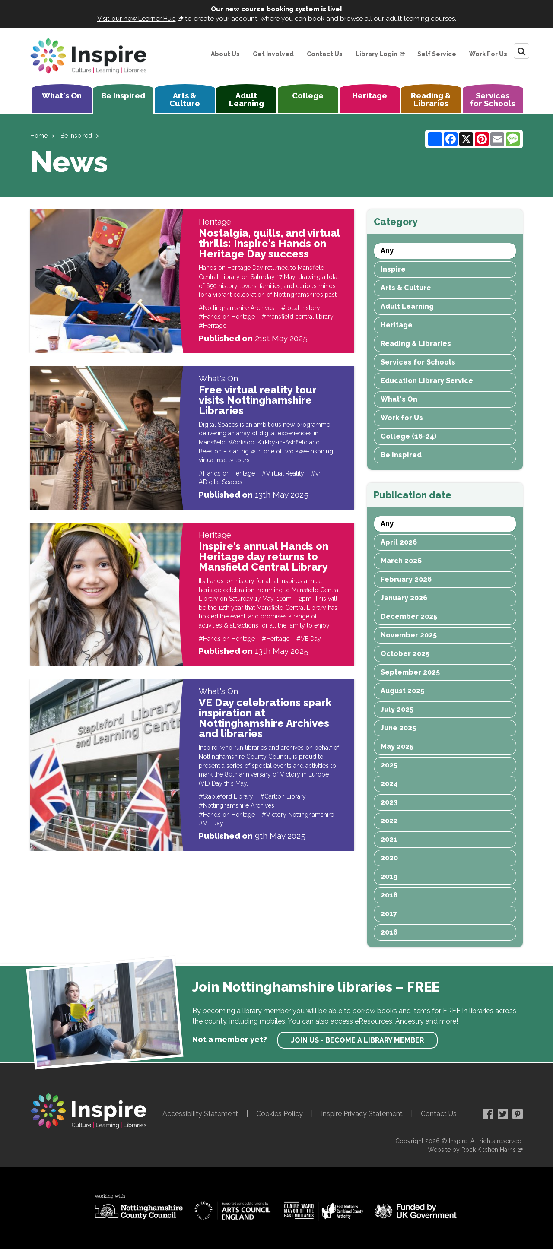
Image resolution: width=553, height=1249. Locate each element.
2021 (389, 839)
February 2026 (406, 579)
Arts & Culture (184, 99)
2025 (389, 765)
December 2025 (409, 616)
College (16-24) (408, 436)
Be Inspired (123, 95)
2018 (389, 895)
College (308, 95)
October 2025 (405, 654)
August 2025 (402, 691)
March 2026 (401, 561)
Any (387, 251)
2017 (389, 914)
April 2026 (399, 542)
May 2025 (397, 746)
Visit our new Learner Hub (136, 18)
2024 (389, 784)
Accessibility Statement (200, 1114)
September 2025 (410, 672)
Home (39, 135)
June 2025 (398, 728)
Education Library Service (427, 381)
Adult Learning (246, 99)
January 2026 (404, 598)
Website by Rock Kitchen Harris (472, 1149)
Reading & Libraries (431, 99)
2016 (389, 932)
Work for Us (402, 418)
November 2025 (409, 635)
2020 (389, 858)
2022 (389, 821)
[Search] (521, 51)
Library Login (376, 54)
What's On (62, 95)
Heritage (369, 95)
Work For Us (488, 54)
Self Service (436, 54)
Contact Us (325, 54)
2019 (389, 876)
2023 (389, 802)
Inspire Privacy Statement (362, 1114)
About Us (225, 54)
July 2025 (397, 709)
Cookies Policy (279, 1114)
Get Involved (273, 54)
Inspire (393, 269)
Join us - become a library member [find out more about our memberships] (357, 1040)
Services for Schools (492, 99)
